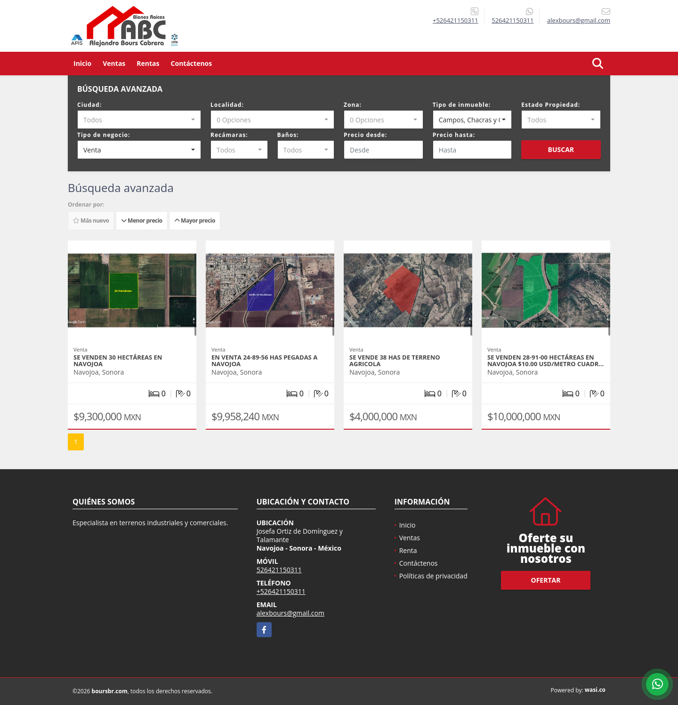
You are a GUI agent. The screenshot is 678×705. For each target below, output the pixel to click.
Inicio (82, 63)
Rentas (148, 63)
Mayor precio (194, 220)
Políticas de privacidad (433, 575)
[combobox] (139, 119)
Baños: (288, 135)
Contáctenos (191, 63)
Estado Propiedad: (550, 105)
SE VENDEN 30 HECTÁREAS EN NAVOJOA (117, 360)
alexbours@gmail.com (290, 613)
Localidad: (227, 105)
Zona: (353, 105)
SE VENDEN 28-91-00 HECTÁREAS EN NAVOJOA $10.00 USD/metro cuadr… (545, 360)
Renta (408, 550)
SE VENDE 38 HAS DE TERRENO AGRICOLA (394, 360)
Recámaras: (229, 135)
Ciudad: (89, 105)
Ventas (114, 63)
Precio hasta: (454, 135)
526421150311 (512, 20)
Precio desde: (365, 135)
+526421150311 (455, 20)
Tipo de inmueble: (462, 105)
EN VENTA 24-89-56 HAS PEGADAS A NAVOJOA (264, 360)
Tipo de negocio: (103, 135)
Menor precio (141, 220)
